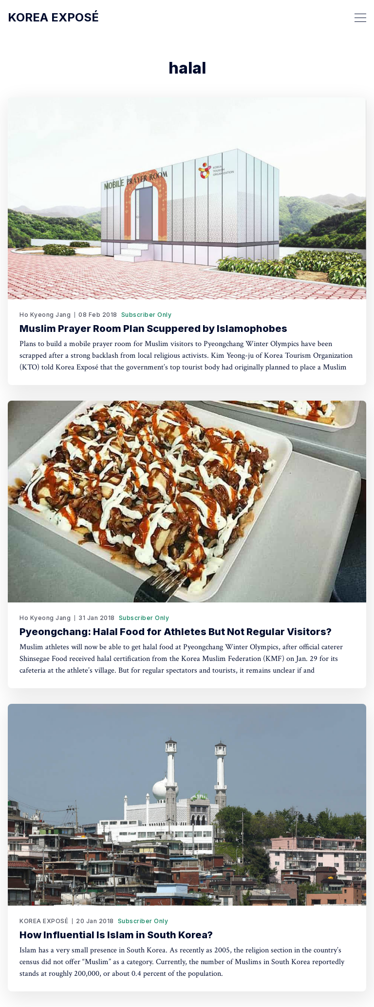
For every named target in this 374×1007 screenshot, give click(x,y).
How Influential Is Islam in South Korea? (116, 935)
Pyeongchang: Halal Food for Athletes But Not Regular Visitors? (175, 632)
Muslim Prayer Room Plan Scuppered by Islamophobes (153, 328)
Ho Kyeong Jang (45, 314)
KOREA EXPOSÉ (43, 921)
